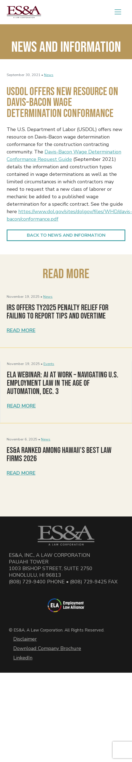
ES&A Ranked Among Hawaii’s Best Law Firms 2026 (59, 454)
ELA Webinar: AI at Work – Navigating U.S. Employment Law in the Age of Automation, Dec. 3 (62, 383)
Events (48, 363)
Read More (21, 330)
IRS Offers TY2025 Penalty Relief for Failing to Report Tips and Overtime (57, 312)
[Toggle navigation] (117, 12)
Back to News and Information (66, 235)
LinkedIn (22, 657)
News (48, 74)
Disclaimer (25, 639)
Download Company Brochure (47, 648)
